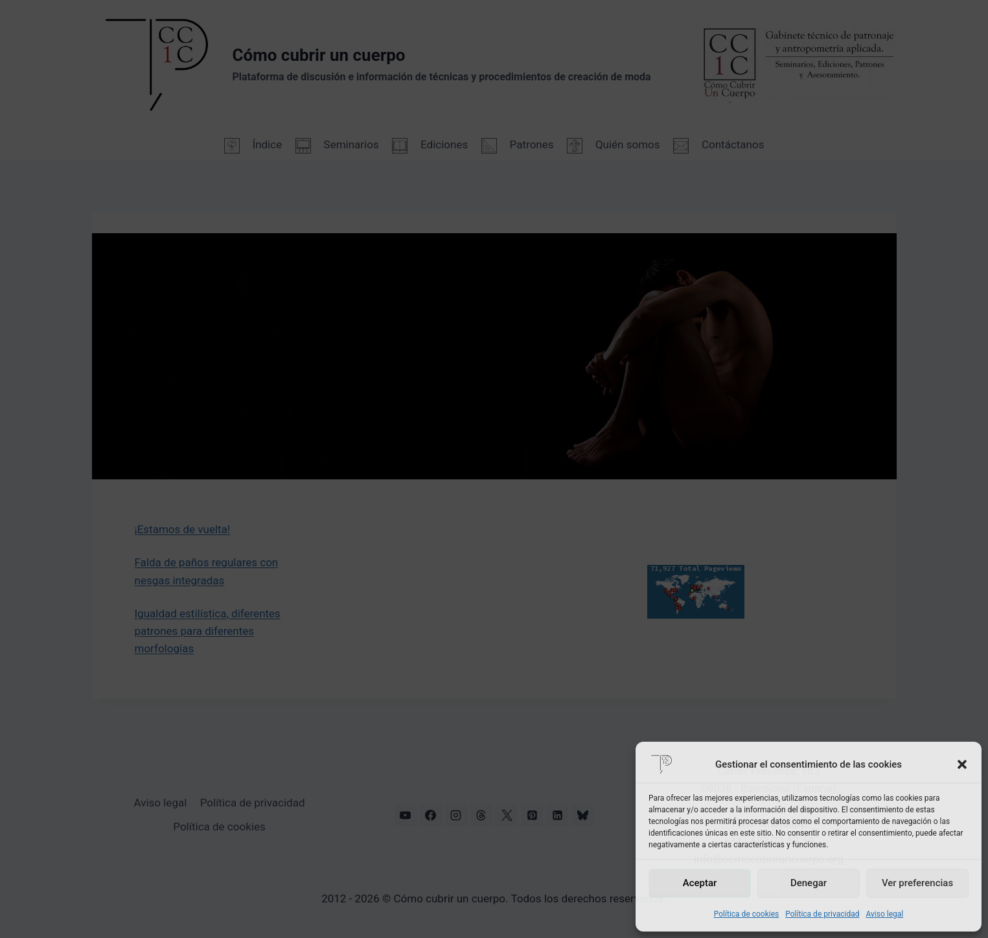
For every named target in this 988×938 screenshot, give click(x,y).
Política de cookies (746, 914)
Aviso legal (884, 914)
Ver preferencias (917, 883)
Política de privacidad (822, 914)
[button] (962, 764)
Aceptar (700, 883)
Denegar (808, 883)
